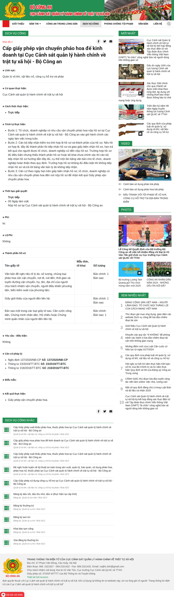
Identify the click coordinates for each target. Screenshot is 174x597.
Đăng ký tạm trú (21, 517)
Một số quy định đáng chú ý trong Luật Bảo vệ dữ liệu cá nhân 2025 (148, 389)
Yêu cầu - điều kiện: (15, 335)
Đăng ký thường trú (23, 505)
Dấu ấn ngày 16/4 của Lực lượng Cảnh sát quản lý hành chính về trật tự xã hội (158, 69)
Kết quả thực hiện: (14, 393)
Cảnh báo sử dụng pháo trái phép (141, 184)
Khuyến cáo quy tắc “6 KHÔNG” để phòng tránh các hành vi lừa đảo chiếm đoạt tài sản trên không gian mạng (147, 337)
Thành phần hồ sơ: (14, 253)
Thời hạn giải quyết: (15, 191)
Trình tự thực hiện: (14, 124)
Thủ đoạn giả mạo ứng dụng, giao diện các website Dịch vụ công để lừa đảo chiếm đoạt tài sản (148, 317)
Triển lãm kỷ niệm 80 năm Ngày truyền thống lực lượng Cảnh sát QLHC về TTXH (158, 110)
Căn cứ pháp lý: (13, 353)
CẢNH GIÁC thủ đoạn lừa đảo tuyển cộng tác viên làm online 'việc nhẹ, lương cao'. (147, 380)
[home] (15, 10)
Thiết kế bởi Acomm (37, 577)
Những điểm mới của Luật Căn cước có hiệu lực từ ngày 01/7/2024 (146, 348)
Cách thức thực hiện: (16, 106)
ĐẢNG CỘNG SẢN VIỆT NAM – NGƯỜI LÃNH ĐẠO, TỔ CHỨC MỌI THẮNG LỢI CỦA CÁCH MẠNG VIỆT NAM (146, 305)
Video (125, 143)
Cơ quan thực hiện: (15, 88)
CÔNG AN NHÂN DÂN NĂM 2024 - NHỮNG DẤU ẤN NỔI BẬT (159, 282)
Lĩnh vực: (9, 70)
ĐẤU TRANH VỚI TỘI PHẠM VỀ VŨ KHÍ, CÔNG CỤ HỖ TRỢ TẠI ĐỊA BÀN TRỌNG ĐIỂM (145, 198)
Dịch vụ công (15, 33)
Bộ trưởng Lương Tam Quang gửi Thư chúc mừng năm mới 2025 (130, 282)
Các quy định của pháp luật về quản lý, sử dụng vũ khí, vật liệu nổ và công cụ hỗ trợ (159, 127)
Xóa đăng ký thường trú (25, 540)
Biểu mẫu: (9, 379)
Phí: (6, 217)
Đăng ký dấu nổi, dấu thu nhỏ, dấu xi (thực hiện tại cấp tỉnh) (45, 494)
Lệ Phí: (8, 235)
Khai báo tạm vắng (23, 528)
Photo (126, 209)
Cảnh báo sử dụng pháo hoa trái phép (143, 189)
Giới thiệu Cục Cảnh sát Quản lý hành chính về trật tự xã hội (145, 327)
